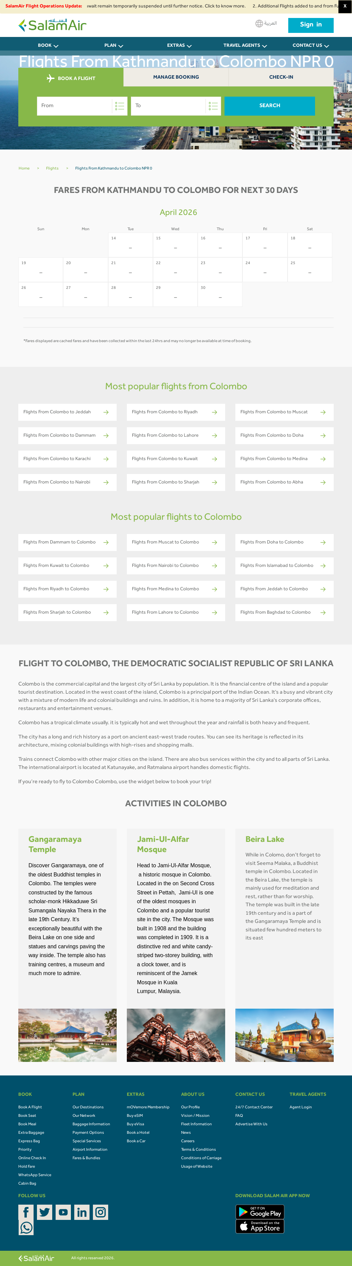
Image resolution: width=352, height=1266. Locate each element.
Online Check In (32, 1158)
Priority (25, 1150)
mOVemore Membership (148, 1108)
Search (269, 106)
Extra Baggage (31, 1133)
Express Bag (29, 1142)
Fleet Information (196, 1125)
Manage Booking (176, 77)
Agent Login (301, 1108)
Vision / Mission (195, 1116)
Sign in (311, 25)
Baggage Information (91, 1125)
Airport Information (90, 1150)
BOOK (45, 46)
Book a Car (136, 1142)
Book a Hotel (138, 1133)
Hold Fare (26, 1167)
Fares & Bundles (86, 1158)
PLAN (110, 46)
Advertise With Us (251, 1125)
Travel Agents (241, 46)
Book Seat (27, 1116)
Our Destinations (88, 1108)
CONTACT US (307, 46)
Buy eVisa (135, 1125)
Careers (188, 1142)
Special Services (87, 1142)
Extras (176, 46)
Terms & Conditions (198, 1150)
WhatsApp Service (34, 1175)
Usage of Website (196, 1167)
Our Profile (190, 1108)
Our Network (84, 1116)
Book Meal (27, 1125)
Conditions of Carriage (201, 1158)
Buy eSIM (135, 1116)
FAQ (239, 1116)
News (186, 1133)
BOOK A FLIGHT (71, 78)
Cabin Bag (27, 1184)
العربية (266, 23)
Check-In (281, 77)
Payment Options (88, 1133)
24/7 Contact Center (254, 1108)
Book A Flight (30, 1108)
